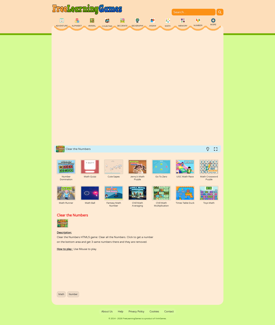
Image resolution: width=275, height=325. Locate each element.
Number (73, 294)
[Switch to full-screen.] (215, 149)
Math (61, 294)
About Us (107, 311)
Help (120, 311)
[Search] (219, 12)
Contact (169, 311)
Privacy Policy (136, 311)
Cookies (154, 311)
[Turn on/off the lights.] (207, 149)
